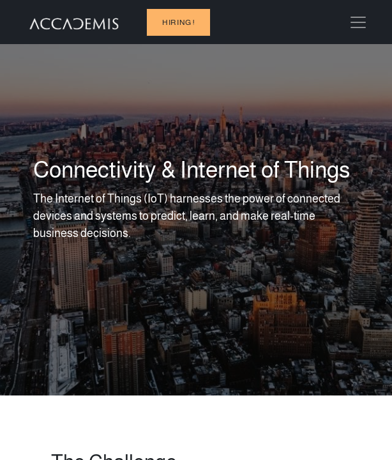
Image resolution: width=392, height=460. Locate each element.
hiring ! (178, 22)
